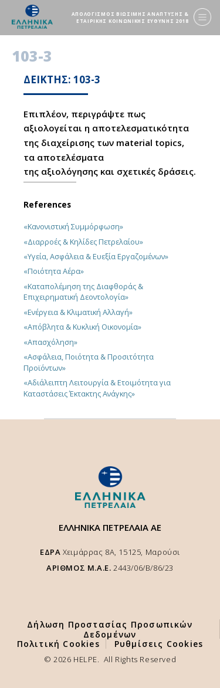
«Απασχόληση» (50, 342)
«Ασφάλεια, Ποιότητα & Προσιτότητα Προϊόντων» (88, 361)
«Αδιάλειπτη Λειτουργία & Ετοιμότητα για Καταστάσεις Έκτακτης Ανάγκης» (97, 387)
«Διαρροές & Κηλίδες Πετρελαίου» (83, 241)
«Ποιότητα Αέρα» (53, 271)
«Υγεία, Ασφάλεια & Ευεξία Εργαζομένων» (95, 256)
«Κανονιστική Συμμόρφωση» (73, 226)
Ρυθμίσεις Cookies (158, 643)
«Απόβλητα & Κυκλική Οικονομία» (82, 326)
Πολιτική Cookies (58, 643)
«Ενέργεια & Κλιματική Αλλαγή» (78, 312)
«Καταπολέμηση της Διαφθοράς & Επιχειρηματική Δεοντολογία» (83, 291)
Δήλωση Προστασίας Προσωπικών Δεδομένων (109, 629)
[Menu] (202, 17)
